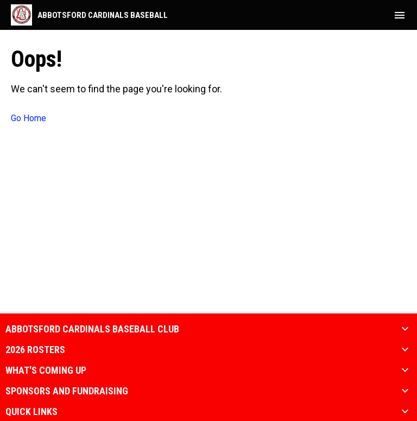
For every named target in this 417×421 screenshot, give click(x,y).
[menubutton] (399, 15)
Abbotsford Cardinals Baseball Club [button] (92, 329)
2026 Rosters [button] (35, 350)
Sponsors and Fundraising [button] (66, 391)
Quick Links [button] (31, 412)
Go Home (28, 118)
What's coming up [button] (45, 370)
